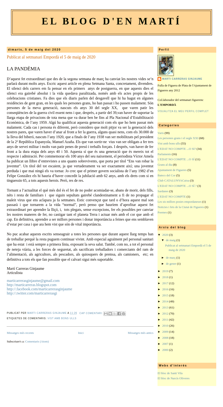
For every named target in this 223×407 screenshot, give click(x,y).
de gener (171, 263)
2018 (165, 277)
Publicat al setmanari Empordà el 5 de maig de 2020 (51, 57)
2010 (165, 325)
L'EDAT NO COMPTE (172, 196)
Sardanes (163, 191)
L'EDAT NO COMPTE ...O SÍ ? (177, 186)
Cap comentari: (91, 313)
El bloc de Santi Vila (170, 373)
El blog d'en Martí (111, 21)
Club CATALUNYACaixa (173, 180)
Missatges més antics (140, 333)
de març (171, 257)
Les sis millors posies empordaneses (179, 201)
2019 (165, 271)
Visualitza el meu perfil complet (183, 111)
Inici (81, 333)
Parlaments (164, 154)
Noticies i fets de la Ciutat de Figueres (181, 207)
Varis (161, 133)
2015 (165, 295)
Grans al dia (165, 164)
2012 (165, 313)
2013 (165, 307)
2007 (165, 343)
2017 (165, 283)
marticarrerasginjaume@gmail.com (33, 281)
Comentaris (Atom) (37, 341)
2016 (165, 289)
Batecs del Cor (166, 175)
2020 (165, 234)
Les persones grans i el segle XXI (178, 138)
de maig (171, 240)
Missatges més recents (20, 333)
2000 (165, 350)
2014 (165, 301)
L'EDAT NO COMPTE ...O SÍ (176, 159)
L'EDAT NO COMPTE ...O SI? (177, 148)
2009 (165, 331)
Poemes (162, 212)
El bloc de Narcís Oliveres (173, 378)
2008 (165, 337)
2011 (165, 319)
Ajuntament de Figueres (172, 170)
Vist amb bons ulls (62, 318)
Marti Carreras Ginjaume (182, 79)
